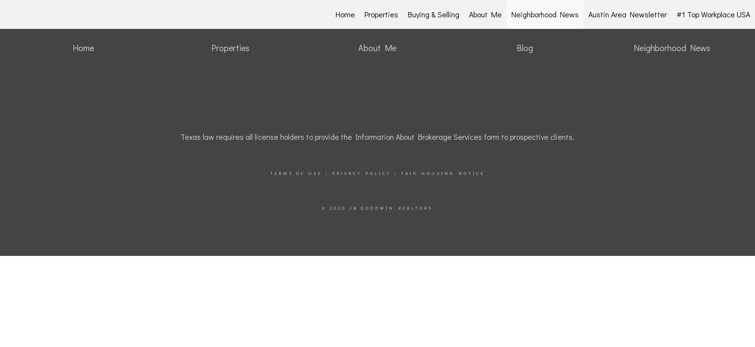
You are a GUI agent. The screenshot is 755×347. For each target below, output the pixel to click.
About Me (485, 14)
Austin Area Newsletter (627, 14)
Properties (381, 14)
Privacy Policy (361, 173)
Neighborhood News (545, 14)
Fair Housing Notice (443, 173)
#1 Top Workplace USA (713, 14)
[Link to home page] (58, 14)
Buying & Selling (433, 14)
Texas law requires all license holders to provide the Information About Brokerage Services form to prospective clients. (377, 137)
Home (345, 14)
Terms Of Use (296, 173)
